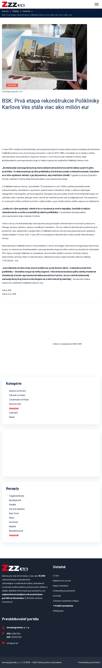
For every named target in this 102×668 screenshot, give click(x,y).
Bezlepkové (15, 500)
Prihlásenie (58, 610)
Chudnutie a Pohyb (19, 399)
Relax (12, 417)
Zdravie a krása (17, 395)
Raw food (14, 513)
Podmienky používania (64, 590)
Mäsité (12, 526)
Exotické (13, 522)
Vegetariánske (16, 495)
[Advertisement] (51, 129)
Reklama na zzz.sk (62, 580)
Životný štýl (15, 404)
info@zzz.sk (12, 643)
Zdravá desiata (17, 509)
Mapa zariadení (60, 585)
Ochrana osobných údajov (66, 600)
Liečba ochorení (17, 390)
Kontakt (57, 595)
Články (15, 11)
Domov (5, 11)
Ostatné (26, 11)
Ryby (11, 517)
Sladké (12, 504)
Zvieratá (13, 412)
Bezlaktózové (16, 530)
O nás (56, 575)
